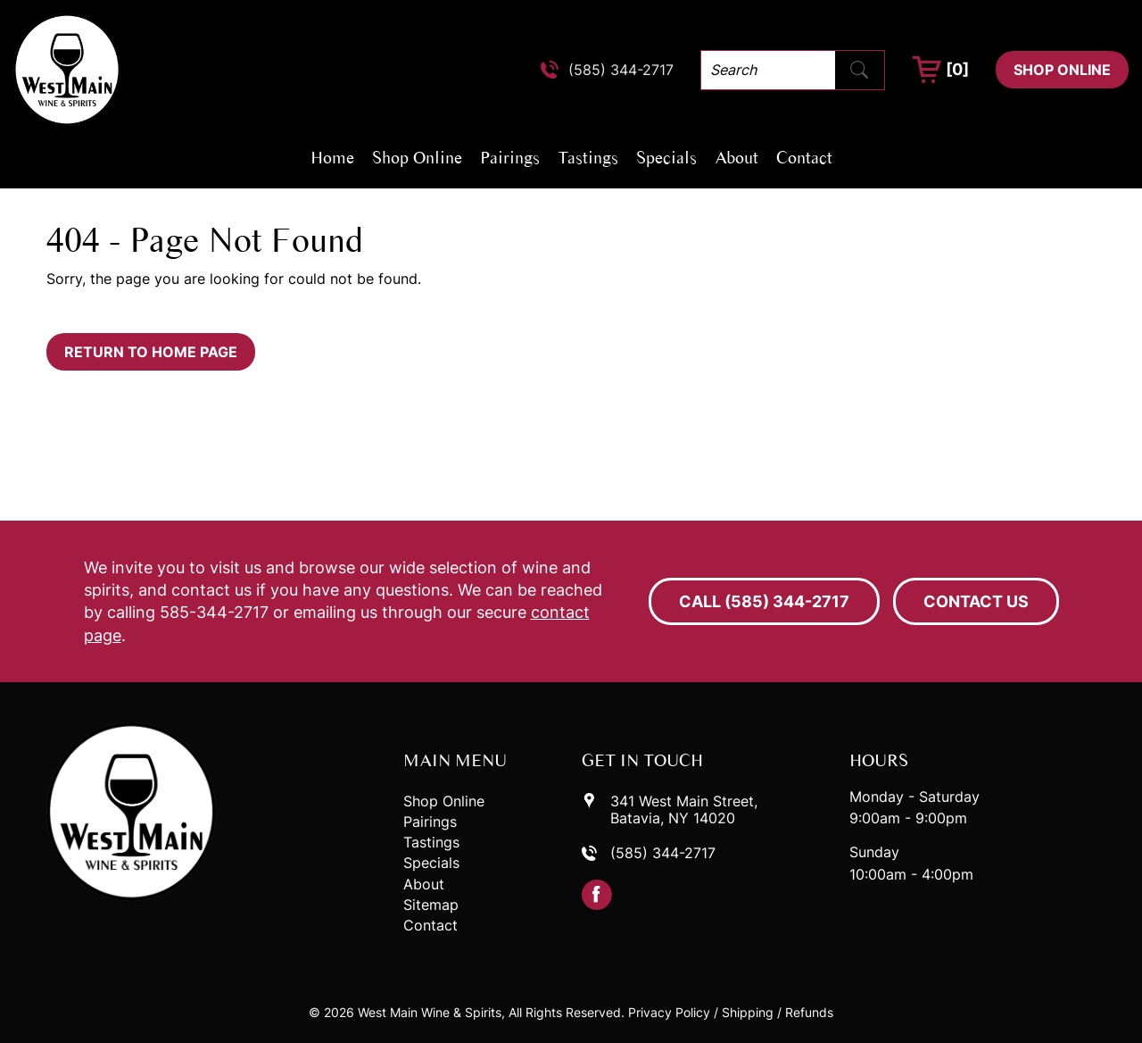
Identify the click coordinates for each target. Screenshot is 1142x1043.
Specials (666, 157)
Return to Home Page (150, 352)
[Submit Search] (859, 69)
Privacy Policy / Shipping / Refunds (730, 1012)
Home (332, 157)
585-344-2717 (214, 612)
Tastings (588, 157)
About (736, 157)
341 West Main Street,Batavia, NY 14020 (683, 810)
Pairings (510, 157)
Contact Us (976, 601)
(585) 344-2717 (621, 70)
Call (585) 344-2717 (764, 601)
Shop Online (1062, 70)
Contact (804, 157)
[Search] (768, 70)
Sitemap (431, 905)
